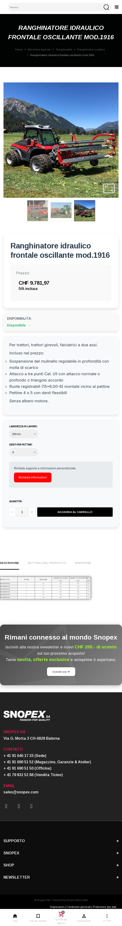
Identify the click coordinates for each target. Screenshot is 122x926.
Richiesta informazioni (33, 477)
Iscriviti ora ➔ (61, 671)
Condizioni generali (78, 906)
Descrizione (9, 562)
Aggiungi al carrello (75, 511)
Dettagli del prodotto (47, 562)
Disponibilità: (19, 318)
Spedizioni (83, 562)
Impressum (57, 906)
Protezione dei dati (104, 906)
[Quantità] (22, 512)
